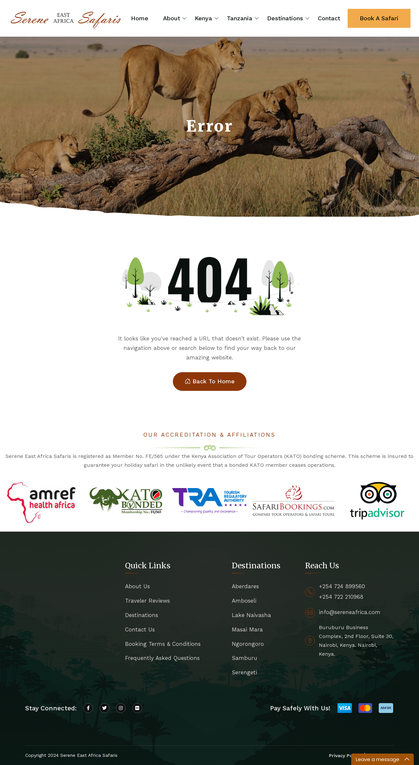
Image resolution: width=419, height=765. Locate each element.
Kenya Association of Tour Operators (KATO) (246, 456)
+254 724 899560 (342, 586)
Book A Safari (379, 18)
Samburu (244, 658)
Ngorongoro (248, 644)
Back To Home (210, 381)
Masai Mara (247, 629)
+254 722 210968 (341, 596)
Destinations (285, 18)
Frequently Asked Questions (162, 658)
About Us (137, 586)
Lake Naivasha (251, 615)
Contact (329, 18)
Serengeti (244, 672)
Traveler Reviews (147, 600)
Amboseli (244, 600)
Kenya (203, 18)
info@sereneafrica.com (349, 612)
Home (139, 18)
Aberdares (245, 586)
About (171, 18)
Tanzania (239, 18)
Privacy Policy (344, 755)
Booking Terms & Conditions (163, 644)
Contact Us (140, 629)
